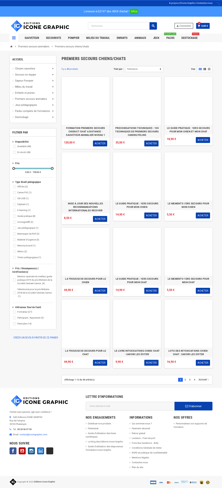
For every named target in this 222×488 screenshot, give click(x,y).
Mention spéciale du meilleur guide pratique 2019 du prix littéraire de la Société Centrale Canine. (34, 280)
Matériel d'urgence (28, 239)
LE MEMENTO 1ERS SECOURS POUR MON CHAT (188, 280)
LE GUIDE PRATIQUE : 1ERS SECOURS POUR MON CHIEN (137, 205)
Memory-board (26, 245)
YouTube (22, 450)
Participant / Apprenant (30, 317)
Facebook (13, 450)
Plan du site (137, 467)
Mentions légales (140, 457)
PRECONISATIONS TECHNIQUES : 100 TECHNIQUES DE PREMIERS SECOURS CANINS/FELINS (137, 131)
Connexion (183, 25)
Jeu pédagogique (28, 228)
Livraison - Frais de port (143, 438)
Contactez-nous (204, 3)
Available (24, 146)
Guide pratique (26, 216)
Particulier (24, 323)
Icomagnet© (25, 222)
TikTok (49, 450)
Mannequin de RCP (28, 233)
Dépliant (23, 204)
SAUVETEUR (32, 38)
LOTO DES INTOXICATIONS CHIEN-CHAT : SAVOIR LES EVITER (188, 352)
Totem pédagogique (29, 257)
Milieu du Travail (98, 38)
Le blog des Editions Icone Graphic (105, 441)
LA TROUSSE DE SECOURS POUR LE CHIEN (85, 280)
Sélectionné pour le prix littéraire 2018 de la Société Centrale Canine (34, 293)
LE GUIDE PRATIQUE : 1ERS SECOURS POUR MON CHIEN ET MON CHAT (188, 130)
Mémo (22, 251)
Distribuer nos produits (99, 423)
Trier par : (118, 69)
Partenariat (93, 428)
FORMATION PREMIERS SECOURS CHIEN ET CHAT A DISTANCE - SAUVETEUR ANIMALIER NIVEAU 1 (85, 131)
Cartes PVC (24, 192)
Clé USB (23, 198)
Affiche (22, 186)
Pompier (73, 38)
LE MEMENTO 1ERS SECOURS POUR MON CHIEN (188, 205)
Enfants (122, 38)
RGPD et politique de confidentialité (149, 452)
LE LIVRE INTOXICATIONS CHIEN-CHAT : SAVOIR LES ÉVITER (137, 352)
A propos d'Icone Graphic (182, 3)
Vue (193, 69)
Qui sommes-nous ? (142, 423)
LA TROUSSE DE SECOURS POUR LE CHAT (85, 352)
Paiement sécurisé (141, 428)
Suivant (204, 380)
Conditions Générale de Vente (146, 448)
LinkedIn (40, 450)
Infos (134, 11)
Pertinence (132, 69)
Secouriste (53, 38)
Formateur (24, 312)
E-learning (24, 210)
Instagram (31, 450)
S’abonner (193, 406)
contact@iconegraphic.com (33, 434)
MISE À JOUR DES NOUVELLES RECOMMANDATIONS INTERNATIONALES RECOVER (85, 207)
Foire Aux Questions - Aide (145, 443)
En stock (24, 152)
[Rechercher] (122, 26)
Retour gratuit (138, 433)
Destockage (190, 36)
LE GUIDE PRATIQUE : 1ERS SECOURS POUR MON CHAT (137, 280)
